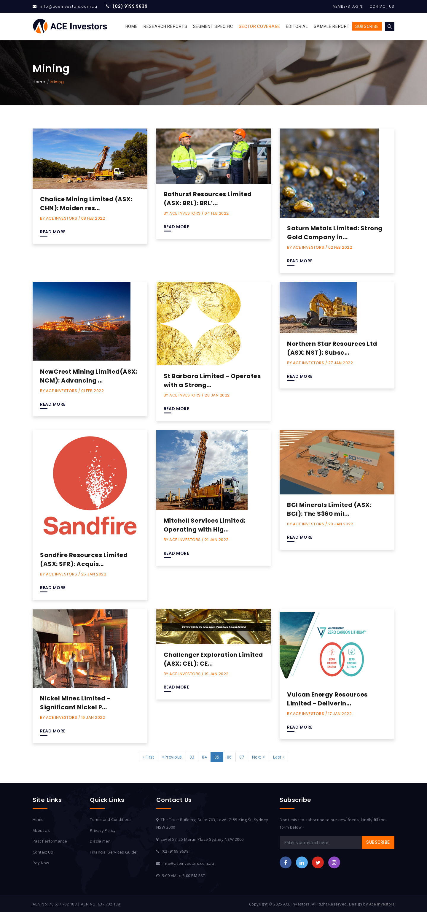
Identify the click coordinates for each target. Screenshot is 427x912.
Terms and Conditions (111, 818)
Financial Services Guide (113, 851)
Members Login (343, 6)
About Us (41, 829)
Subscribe (367, 26)
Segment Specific (213, 26)
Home (131, 26)
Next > (258, 756)
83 (192, 756)
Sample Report (331, 26)
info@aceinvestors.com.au (68, 6)
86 (229, 756)
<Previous (172, 756)
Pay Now (41, 862)
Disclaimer (100, 840)
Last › (278, 756)
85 (216, 756)
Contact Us (380, 6)
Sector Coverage (259, 26)
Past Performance (50, 840)
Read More (53, 232)
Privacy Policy (103, 829)
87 (241, 756)
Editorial (297, 26)
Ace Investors (381, 903)
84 (204, 756)
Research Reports (165, 26)
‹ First (148, 756)
